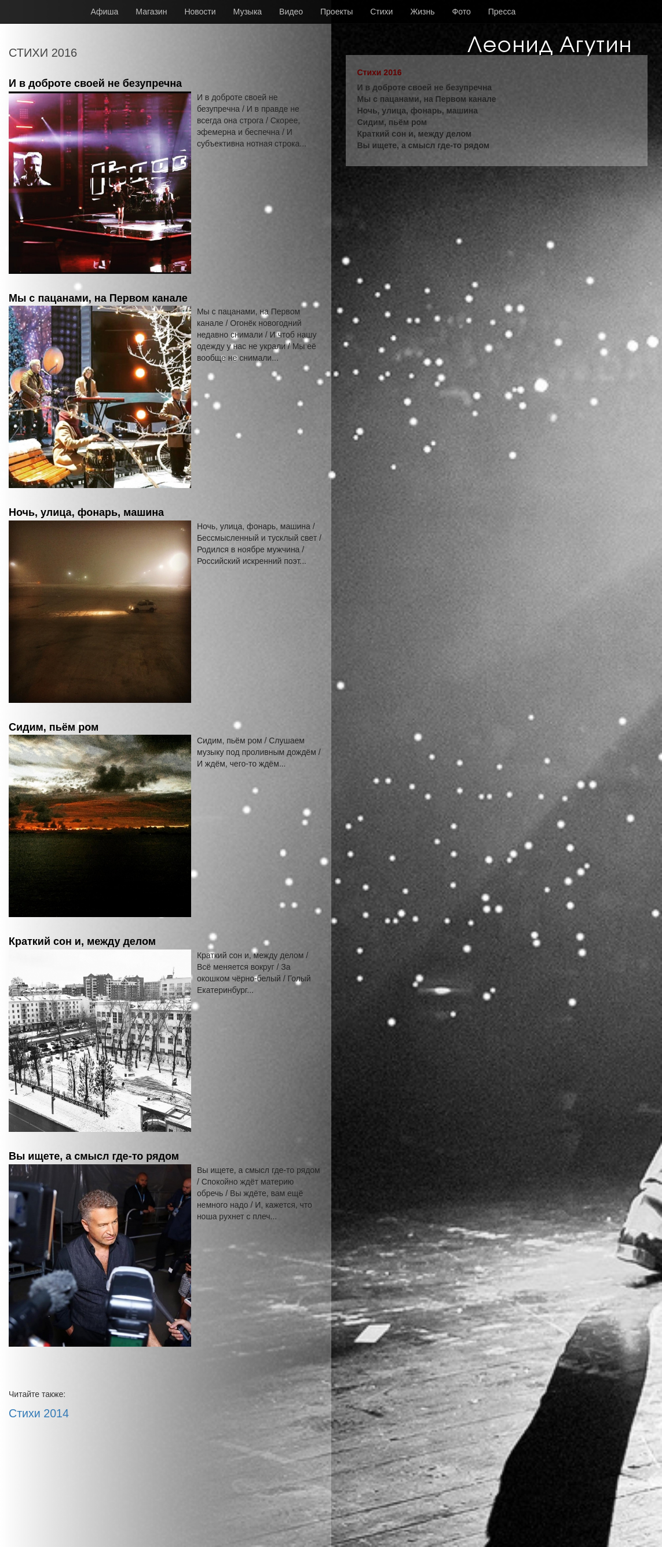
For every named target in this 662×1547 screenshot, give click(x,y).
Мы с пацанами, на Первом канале (98, 298)
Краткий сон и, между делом (82, 941)
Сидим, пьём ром (53, 727)
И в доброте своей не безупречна (95, 83)
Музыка (247, 11)
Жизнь (422, 11)
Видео (291, 11)
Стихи (381, 11)
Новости (199, 11)
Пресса (501, 11)
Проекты (336, 11)
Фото (461, 11)
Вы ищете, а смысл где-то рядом (94, 1156)
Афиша (105, 11)
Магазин (151, 11)
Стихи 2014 (39, 1413)
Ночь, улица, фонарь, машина (86, 512)
